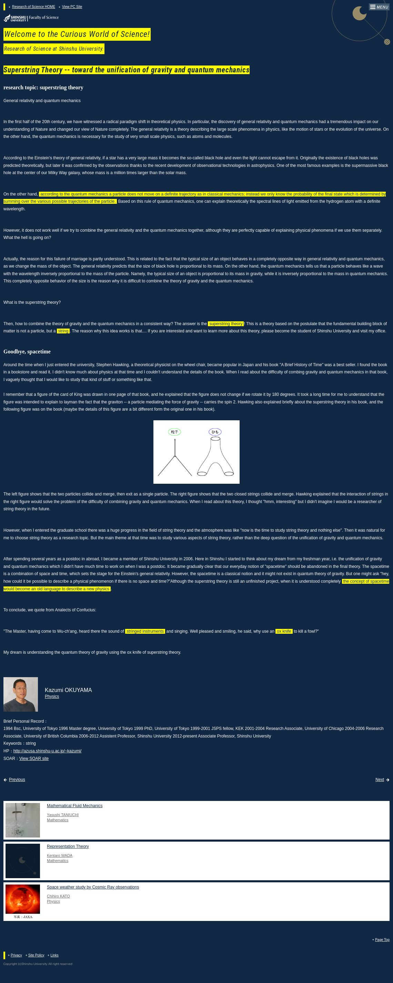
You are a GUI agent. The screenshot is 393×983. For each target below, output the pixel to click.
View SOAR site (34, 758)
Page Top (382, 940)
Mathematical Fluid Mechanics (74, 805)
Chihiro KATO (58, 896)
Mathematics (57, 820)
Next (379, 779)
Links (54, 955)
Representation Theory (68, 846)
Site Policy (36, 955)
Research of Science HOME (33, 7)
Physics (52, 696)
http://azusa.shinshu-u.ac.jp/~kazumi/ (47, 751)
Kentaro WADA (59, 855)
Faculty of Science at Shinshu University (31, 18)
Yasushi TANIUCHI (63, 815)
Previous (17, 779)
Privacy (16, 955)
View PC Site (72, 7)
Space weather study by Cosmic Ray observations (93, 887)
